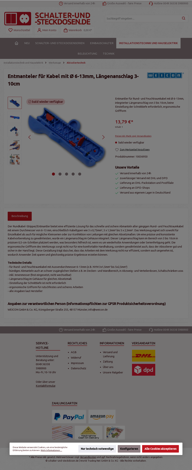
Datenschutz (78, 368)
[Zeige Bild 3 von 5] (66, 174)
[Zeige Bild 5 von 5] (79, 174)
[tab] (20, 216)
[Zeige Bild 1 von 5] (53, 174)
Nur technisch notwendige (97, 448)
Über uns (108, 367)
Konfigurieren (129, 448)
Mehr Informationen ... (51, 450)
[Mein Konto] (46, 30)
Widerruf (76, 357)
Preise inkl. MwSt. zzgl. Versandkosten (133, 136)
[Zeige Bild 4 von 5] (73, 174)
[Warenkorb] (77, 30)
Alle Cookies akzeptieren (161, 448)
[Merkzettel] (19, 30)
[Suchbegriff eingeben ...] (142, 18)
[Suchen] (183, 18)
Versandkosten (88, 457)
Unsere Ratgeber (113, 372)
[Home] (16, 43)
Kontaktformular (45, 385)
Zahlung (108, 361)
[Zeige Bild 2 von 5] (60, 174)
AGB (73, 352)
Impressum (77, 363)
